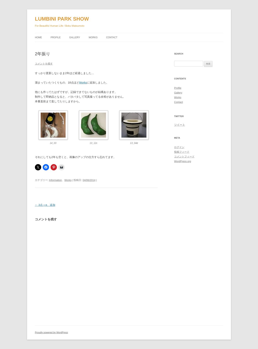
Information (55, 180)
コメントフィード (184, 156)
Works (93, 37)
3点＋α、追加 (45, 204)
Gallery (74, 37)
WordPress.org (182, 161)
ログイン (179, 147)
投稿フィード (181, 151)
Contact (111, 37)
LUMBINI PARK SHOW (62, 19)
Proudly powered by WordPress (51, 332)
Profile (56, 37)
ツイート (179, 124)
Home (38, 37)
